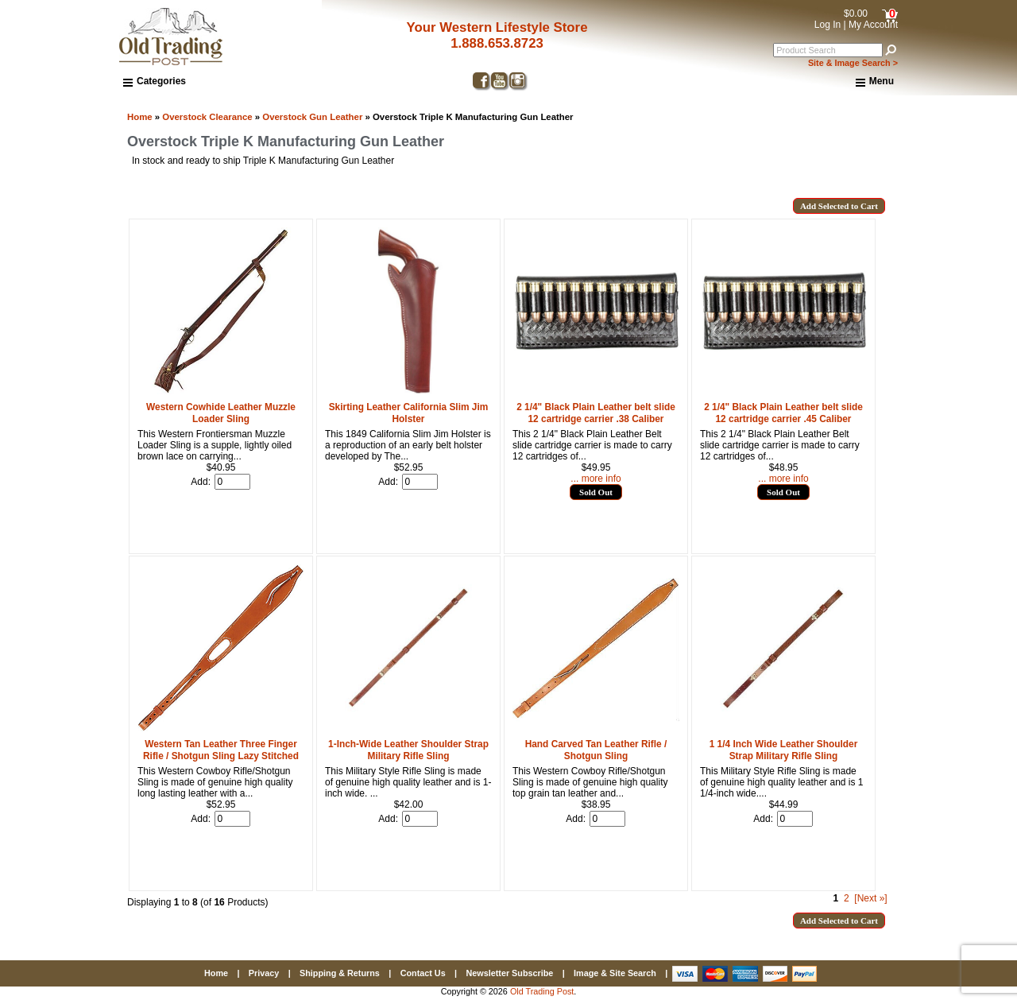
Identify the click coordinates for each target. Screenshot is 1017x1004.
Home (140, 117)
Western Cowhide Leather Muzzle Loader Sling (221, 412)
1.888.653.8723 (496, 43)
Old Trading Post (542, 991)
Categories (154, 81)
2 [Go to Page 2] (846, 898)
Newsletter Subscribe (509, 973)
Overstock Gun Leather (312, 117)
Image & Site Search (615, 973)
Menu (875, 82)
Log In (827, 24)
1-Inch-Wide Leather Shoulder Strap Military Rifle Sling (408, 750)
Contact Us (423, 973)
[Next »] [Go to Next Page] (870, 898)
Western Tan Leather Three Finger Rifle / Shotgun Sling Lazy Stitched (221, 750)
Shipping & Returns (340, 973)
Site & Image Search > (853, 63)
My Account (873, 24)
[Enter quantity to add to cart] (232, 482)
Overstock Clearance (207, 117)
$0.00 (856, 13)
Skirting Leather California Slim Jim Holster (409, 412)
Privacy (264, 973)
